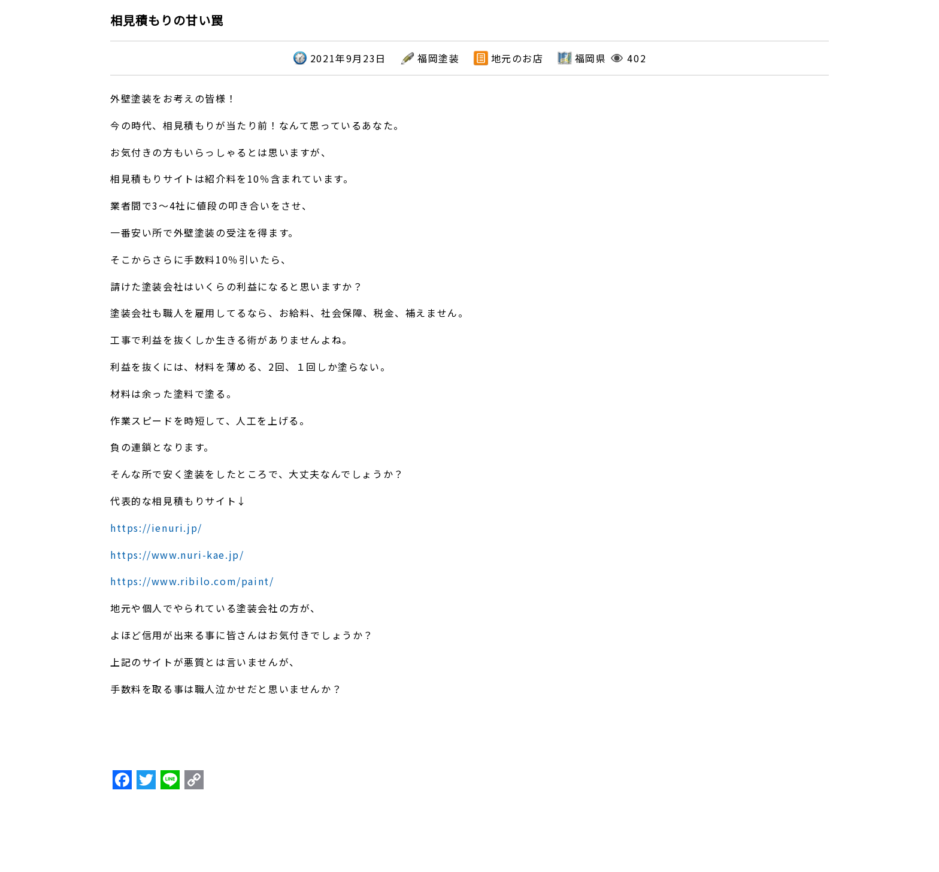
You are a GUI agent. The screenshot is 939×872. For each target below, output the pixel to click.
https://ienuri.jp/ (156, 527)
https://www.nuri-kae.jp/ (177, 554)
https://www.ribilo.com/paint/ (192, 581)
